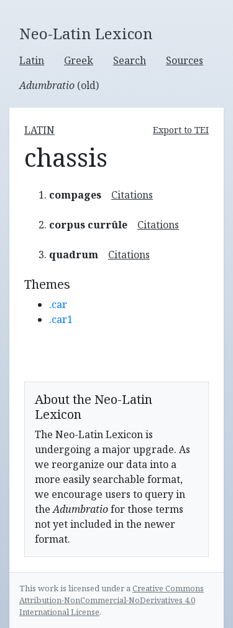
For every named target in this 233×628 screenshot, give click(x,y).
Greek (78, 60)
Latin (31, 60)
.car (58, 304)
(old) (59, 85)
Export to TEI (181, 130)
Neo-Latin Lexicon (86, 34)
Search (129, 60)
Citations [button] (132, 195)
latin (39, 130)
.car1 (61, 319)
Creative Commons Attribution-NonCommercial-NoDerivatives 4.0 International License (111, 600)
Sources (184, 60)
